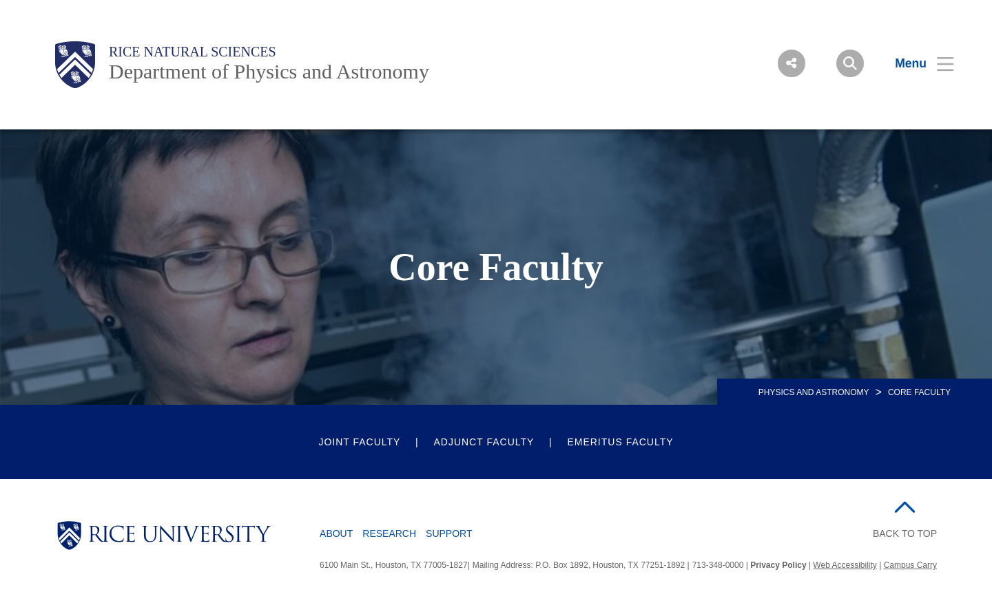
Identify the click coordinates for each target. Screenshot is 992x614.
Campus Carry (910, 565)
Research (389, 533)
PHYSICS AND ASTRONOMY (813, 392)
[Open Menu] (916, 63)
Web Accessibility (844, 565)
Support (449, 533)
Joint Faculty (359, 441)
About (336, 533)
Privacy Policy (778, 565)
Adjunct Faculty (483, 441)
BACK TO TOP (905, 533)
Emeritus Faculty (620, 441)
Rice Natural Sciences (192, 52)
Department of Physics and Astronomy (269, 71)
